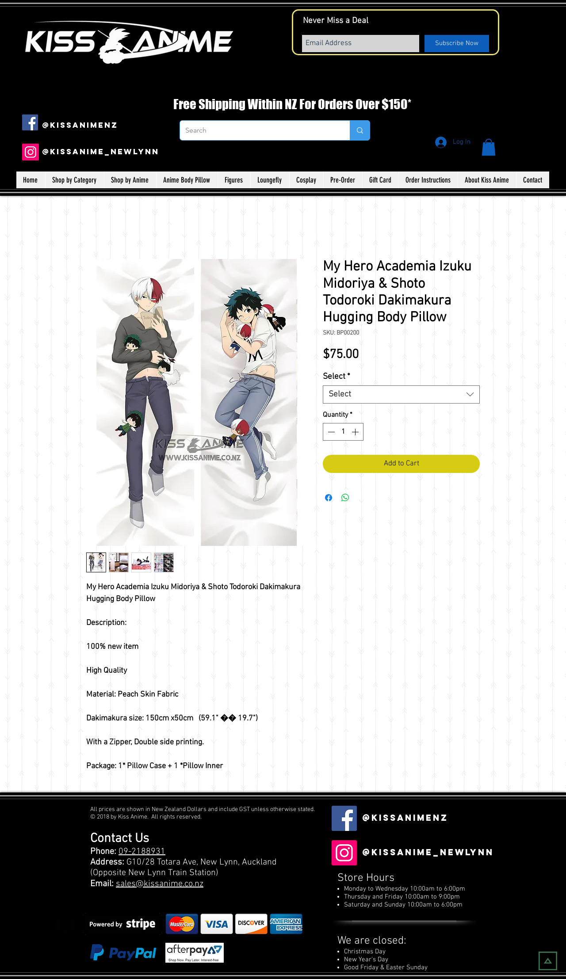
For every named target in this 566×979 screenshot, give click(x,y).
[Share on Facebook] (328, 497)
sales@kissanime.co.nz (159, 884)
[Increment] (356, 431)
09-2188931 (142, 851)
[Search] (258, 130)
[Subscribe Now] (456, 43)
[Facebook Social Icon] (30, 122)
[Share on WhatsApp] (345, 497)
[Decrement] (330, 431)
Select (336, 377)
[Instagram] (30, 152)
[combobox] (401, 394)
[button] (489, 147)
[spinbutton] (343, 431)
